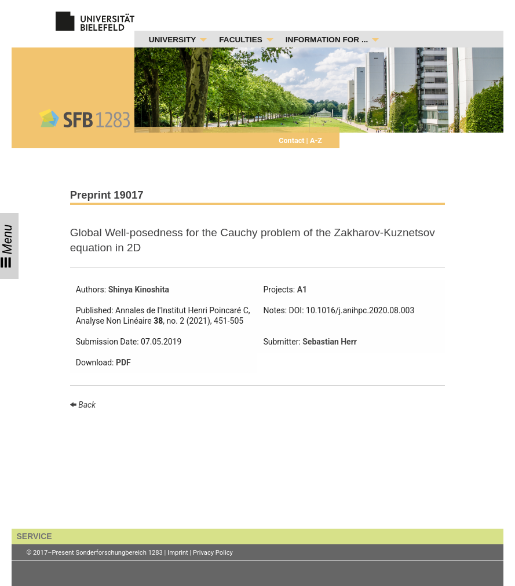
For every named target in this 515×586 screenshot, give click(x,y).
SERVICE (34, 536)
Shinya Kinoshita (138, 289)
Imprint (177, 552)
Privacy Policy (213, 552)
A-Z (315, 140)
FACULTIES (240, 39)
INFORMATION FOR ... (327, 39)
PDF (123, 362)
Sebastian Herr (329, 341)
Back (86, 404)
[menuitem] (175, 40)
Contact (292, 140)
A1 (302, 289)
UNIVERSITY (172, 39)
